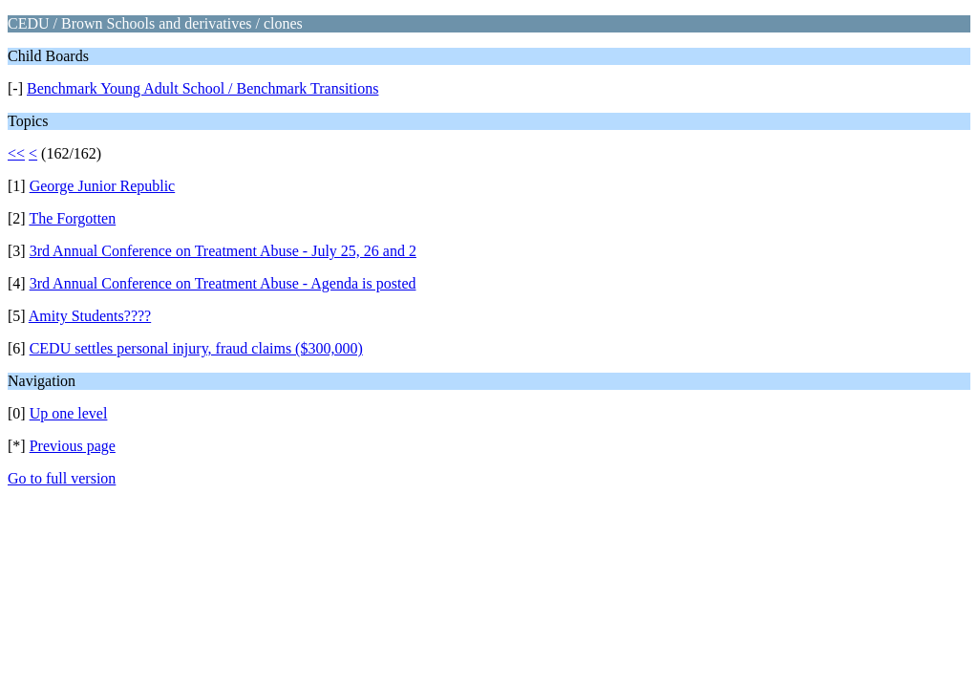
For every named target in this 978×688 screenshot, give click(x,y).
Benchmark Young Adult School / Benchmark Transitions (202, 88)
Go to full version (62, 478)
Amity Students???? (90, 316)
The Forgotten (72, 218)
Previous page (73, 446)
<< (16, 153)
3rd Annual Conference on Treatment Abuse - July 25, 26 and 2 (223, 251)
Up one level (69, 413)
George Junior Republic (103, 186)
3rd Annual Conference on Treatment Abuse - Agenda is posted (223, 283)
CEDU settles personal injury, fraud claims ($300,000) (196, 348)
